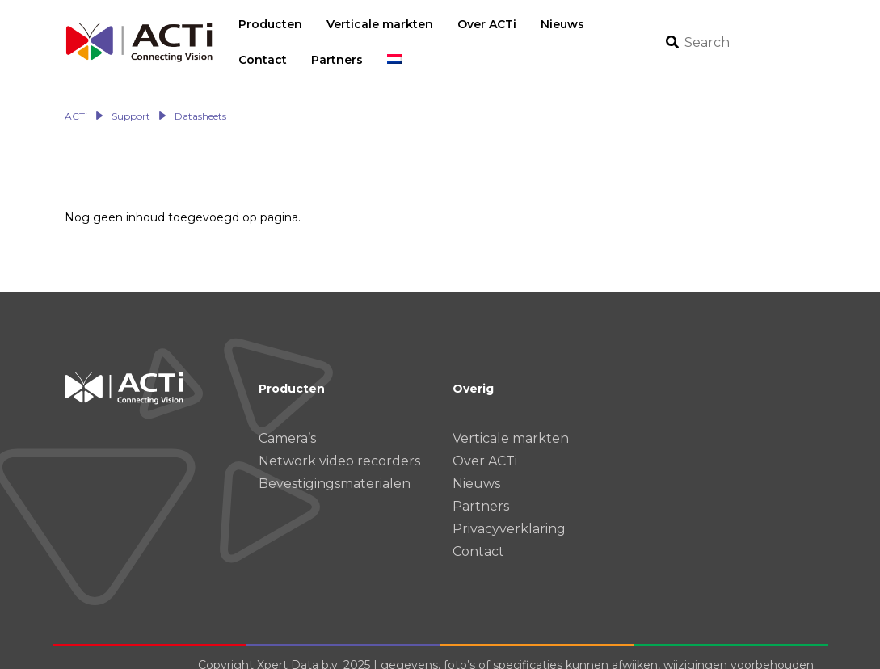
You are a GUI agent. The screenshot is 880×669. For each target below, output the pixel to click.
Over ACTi (485, 444)
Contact (478, 534)
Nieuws (476, 466)
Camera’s (287, 421)
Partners (481, 489)
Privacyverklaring (509, 512)
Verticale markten (511, 421)
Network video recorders (339, 444)
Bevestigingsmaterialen (335, 466)
